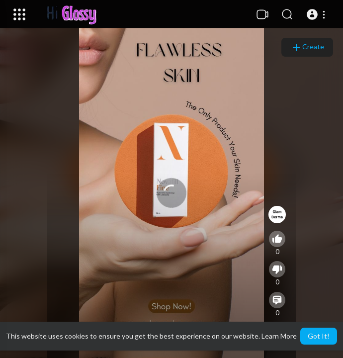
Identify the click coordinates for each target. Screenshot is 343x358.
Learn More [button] (279, 336)
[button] (317, 14)
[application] (171, 193)
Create (307, 47)
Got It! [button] (319, 336)
